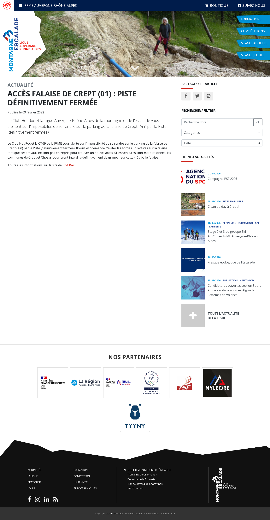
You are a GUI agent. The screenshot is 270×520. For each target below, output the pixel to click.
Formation (81, 470)
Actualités (34, 470)
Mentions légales (133, 513)
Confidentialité (151, 513)
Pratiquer (34, 482)
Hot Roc (68, 165)
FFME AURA (117, 513)
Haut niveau (81, 482)
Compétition (82, 476)
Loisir (31, 488)
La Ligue (33, 476)
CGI (173, 513)
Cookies (165, 513)
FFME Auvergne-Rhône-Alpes (48, 5)
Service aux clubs (85, 488)
